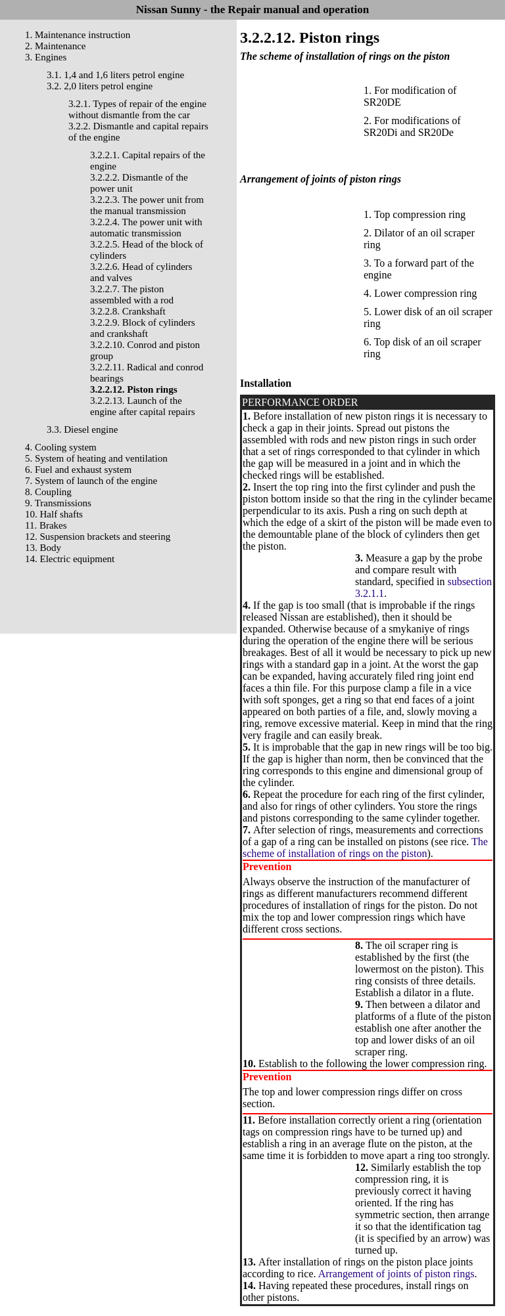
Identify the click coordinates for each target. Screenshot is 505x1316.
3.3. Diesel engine (82, 429)
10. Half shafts (54, 514)
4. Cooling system (61, 447)
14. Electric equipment (69, 559)
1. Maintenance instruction (77, 35)
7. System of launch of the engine (91, 480)
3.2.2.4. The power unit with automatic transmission (146, 227)
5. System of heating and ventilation (96, 458)
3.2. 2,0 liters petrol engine (100, 86)
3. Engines (45, 57)
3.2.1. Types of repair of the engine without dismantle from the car (137, 109)
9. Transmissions (58, 503)
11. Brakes (46, 525)
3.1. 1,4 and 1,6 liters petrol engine (115, 75)
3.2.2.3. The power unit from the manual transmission (147, 205)
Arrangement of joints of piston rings (396, 1273)
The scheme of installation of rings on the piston (365, 847)
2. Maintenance (55, 46)
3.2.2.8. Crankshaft (128, 311)
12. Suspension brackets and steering (97, 536)
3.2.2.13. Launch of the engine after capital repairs (142, 406)
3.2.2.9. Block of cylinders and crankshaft (142, 328)
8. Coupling (48, 492)
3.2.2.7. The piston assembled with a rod (132, 294)
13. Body (43, 547)
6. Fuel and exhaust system (78, 469)
